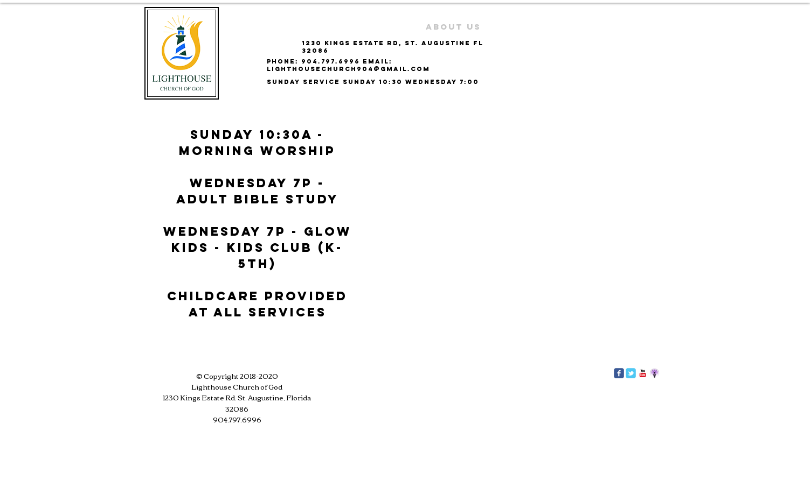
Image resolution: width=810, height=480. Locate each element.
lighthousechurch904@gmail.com (348, 69)
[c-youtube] (643, 373)
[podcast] (654, 373)
